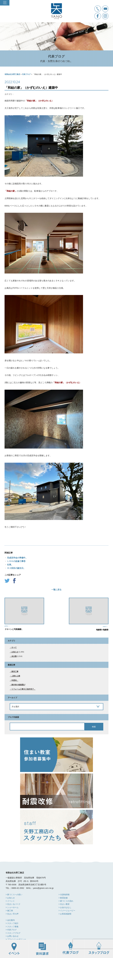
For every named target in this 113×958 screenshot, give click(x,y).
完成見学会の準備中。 (17, 558)
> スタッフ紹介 (12, 923)
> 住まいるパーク (13, 904)
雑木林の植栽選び (18, 685)
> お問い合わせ (12, 936)
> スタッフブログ (13, 933)
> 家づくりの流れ (66, 901)
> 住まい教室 (64, 904)
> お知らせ (10, 898)
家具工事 (14, 671)
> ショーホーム (12, 907)
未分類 (14, 656)
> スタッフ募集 (12, 927)
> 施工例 (9, 910)
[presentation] (93, 944)
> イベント (10, 901)
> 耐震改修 (63, 898)
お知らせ (14, 652)
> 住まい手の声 (12, 914)
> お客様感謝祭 (65, 914)
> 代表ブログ (11, 930)
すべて (14, 647)
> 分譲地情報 (64, 894)
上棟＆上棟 (15, 676)
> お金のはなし (65, 907)
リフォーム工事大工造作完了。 (23, 689)
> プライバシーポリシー (16, 939)
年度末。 (14, 680)
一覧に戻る (56, 589)
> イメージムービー (67, 910)
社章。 (10, 564)
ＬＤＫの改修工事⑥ (16, 561)
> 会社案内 (10, 920)
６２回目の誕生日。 (16, 568)
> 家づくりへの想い (14, 894)
